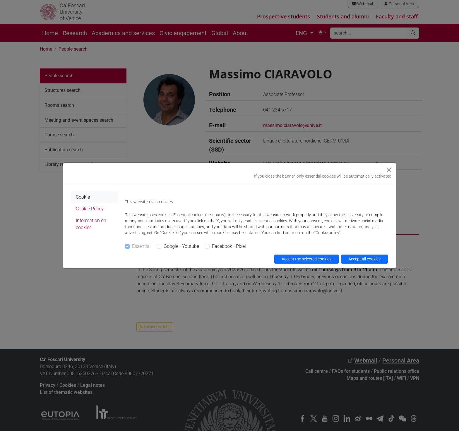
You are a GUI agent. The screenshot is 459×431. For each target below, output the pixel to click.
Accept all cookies (364, 259)
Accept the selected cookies (306, 259)
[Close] (389, 169)
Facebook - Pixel (229, 246)
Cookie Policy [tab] (90, 209)
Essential (141, 246)
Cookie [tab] (83, 197)
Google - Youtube (181, 246)
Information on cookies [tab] (91, 224)
